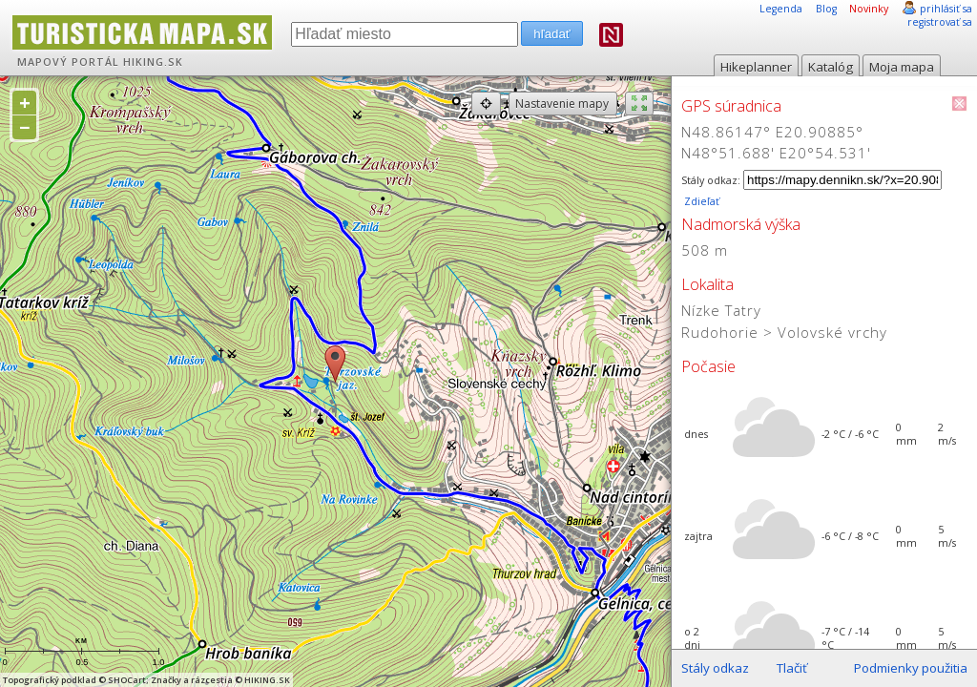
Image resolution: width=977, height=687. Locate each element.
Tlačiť (792, 668)
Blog (826, 8)
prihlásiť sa (946, 8)
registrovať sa (939, 22)
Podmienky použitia (910, 668)
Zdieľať (700, 201)
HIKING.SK (153, 62)
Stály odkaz (715, 668)
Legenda (780, 8)
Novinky (868, 8)
